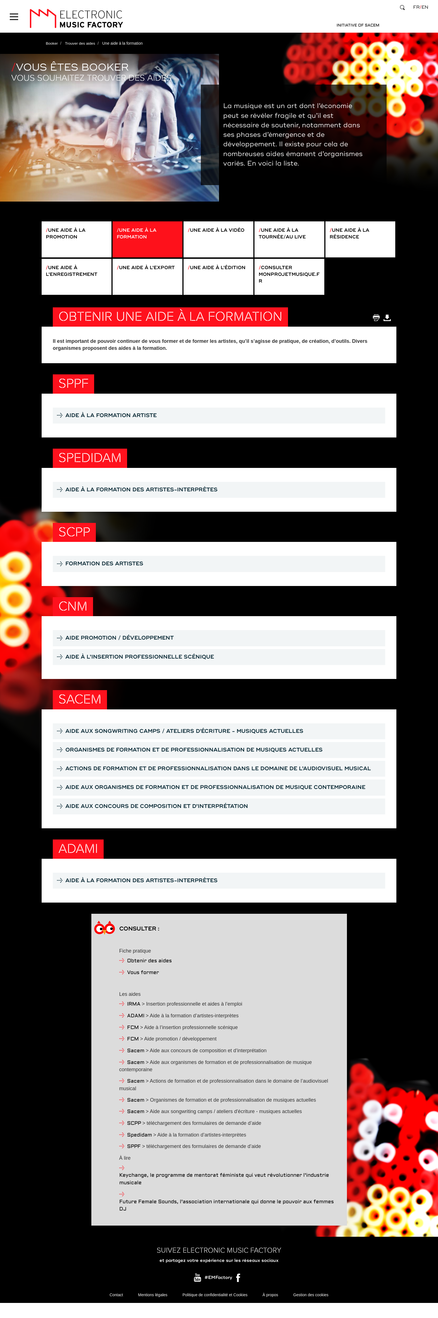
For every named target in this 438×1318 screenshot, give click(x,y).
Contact (116, 1309)
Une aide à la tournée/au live (284, 230)
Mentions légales (152, 1309)
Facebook (238, 1294)
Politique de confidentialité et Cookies (214, 1309)
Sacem (135, 1065)
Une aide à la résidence (351, 230)
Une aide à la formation (138, 230)
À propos (270, 1309)
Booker (52, 40)
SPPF (134, 1161)
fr (416, 7)
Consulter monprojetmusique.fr (289, 274)
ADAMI (135, 1030)
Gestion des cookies (310, 1309)
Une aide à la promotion (67, 230)
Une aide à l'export (134, 271)
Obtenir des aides (149, 975)
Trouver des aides (81, 40)
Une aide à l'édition (205, 271)
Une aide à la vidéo (219, 227)
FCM (133, 1042)
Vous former (143, 987)
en (425, 7)
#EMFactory (218, 1292)
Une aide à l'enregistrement (73, 271)
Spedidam (139, 1149)
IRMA (134, 1018)
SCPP (134, 1138)
